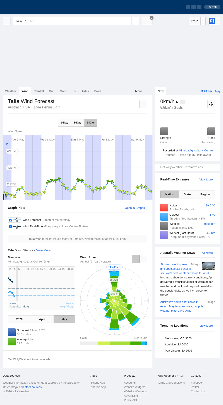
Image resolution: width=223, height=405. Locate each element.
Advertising (131, 395)
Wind (25, 91)
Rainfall (39, 91)
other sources (33, 387)
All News (207, 252)
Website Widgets (134, 387)
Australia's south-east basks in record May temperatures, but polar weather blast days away (187, 306)
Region (205, 194)
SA (27, 107)
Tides (85, 91)
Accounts (129, 382)
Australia (14, 107)
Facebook (197, 382)
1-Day (64, 122)
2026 (19, 319)
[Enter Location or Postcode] (76, 21)
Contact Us (198, 391)
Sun (52, 91)
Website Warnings (135, 391)
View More (206, 179)
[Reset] (127, 21)
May (64, 319)
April (42, 319)
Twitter (195, 387)
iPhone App (98, 382)
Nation (169, 194)
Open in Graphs (135, 207)
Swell (97, 91)
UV (74, 91)
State (187, 194)
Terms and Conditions (171, 382)
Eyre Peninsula (45, 107)
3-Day (77, 122)
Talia (62, 107)
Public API (130, 400)
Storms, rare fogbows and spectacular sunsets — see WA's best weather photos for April (187, 279)
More (138, 91)
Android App (98, 387)
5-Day (91, 122)
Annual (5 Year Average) (95, 261)
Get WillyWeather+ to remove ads (181, 167)
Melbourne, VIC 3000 (178, 338)
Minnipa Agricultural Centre (196, 150)
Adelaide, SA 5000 (176, 344)
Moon (63, 91)
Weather (10, 91)
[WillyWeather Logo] (23, 7)
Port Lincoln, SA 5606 (178, 350)
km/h (194, 21)
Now (161, 91)
